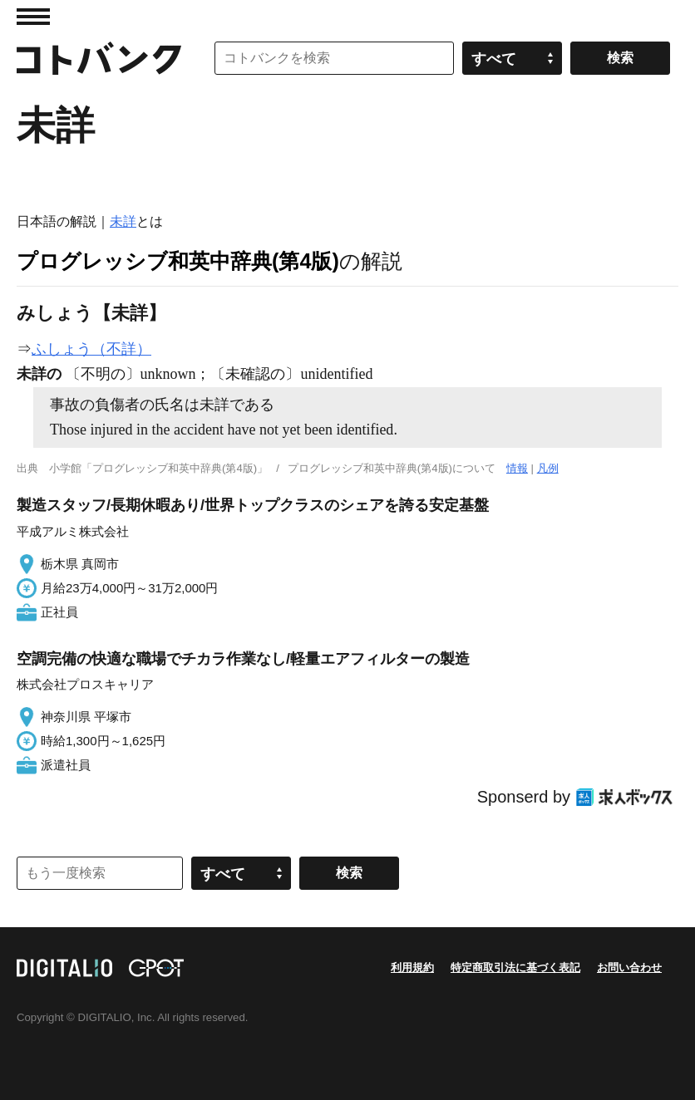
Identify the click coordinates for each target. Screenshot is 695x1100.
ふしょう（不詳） (91, 349)
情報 (517, 468)
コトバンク (99, 58)
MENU (33, 16)
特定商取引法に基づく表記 (515, 967)
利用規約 (412, 967)
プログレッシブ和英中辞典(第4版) (178, 261)
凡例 (548, 468)
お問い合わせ (629, 967)
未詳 (123, 221)
